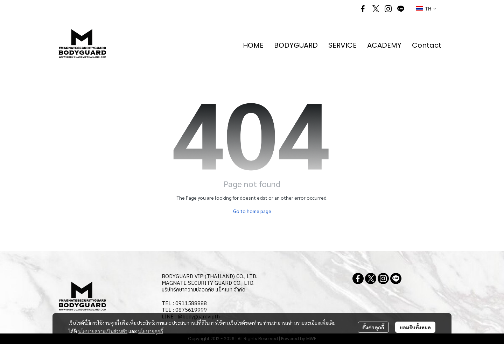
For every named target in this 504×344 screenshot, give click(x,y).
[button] (426, 9)
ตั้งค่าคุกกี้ (373, 327)
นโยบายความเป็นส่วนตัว (102, 331)
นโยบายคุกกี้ (150, 331)
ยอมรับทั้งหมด (415, 327)
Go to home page (252, 211)
